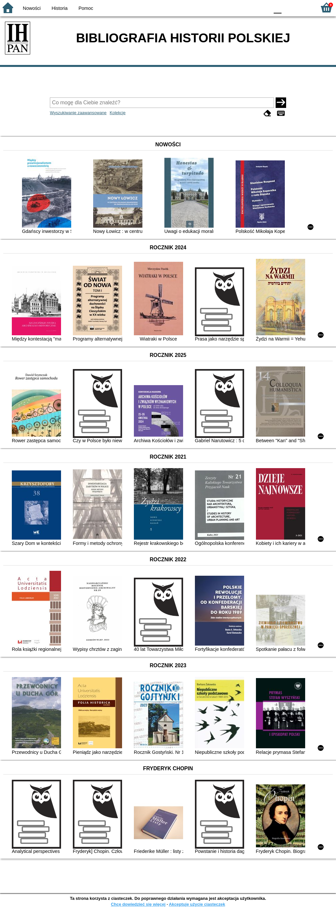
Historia (60, 8)
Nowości (32, 8)
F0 (277, 7)
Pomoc (85, 8)
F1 (289, 7)
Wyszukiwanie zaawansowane (78, 112)
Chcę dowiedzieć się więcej (138, 904)
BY (262, 7)
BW (236, 7)
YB (248, 7)
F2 (304, 7)
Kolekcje (117, 112)
